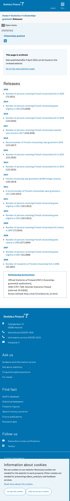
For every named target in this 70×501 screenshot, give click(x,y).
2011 (5, 198)
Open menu (9, 25)
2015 (5, 150)
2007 (5, 247)
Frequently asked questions (16, 372)
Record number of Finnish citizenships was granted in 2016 (34, 142)
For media (7, 377)
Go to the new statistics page (20, 68)
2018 (5, 113)
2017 (5, 125)
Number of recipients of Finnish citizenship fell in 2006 (32, 263)
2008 (5, 235)
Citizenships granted (14, 35)
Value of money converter (15, 411)
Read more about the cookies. (18, 484)
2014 (5, 162)
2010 (5, 210)
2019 (5, 101)
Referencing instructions (21, 274)
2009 (5, 223)
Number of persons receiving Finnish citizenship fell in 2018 (35, 117)
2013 (5, 174)
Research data (9, 421)
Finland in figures (11, 406)
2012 (5, 186)
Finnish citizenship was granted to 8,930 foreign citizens (33, 178)
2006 (5, 259)
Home (5, 15)
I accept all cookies (15, 491)
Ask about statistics (12, 367)
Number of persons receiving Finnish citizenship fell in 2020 (35, 93)
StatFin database (10, 396)
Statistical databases (12, 401)
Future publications (12, 416)
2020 (5, 89)
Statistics (16, 15)
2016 (5, 138)
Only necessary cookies (38, 491)
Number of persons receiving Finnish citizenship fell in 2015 (35, 154)
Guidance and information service (19, 362)
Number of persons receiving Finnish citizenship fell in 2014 (35, 166)
